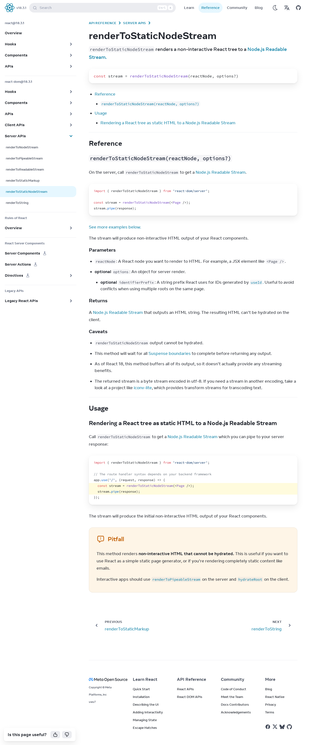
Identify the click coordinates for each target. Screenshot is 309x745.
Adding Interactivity (148, 712)
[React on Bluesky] (282, 726)
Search (103, 7)
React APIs (185, 689)
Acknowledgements (236, 712)
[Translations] (287, 8)
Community (237, 7)
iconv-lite (143, 387)
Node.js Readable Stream (221, 172)
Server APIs (134, 23)
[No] (67, 734)
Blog (259, 7)
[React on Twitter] (275, 726)
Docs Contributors (235, 704)
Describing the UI (146, 704)
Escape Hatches (145, 728)
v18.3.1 (21, 8)
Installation (141, 697)
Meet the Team (232, 697)
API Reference (102, 23)
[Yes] (55, 734)
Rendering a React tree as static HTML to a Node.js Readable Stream (167, 122)
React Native (274, 697)
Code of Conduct (233, 689)
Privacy (270, 704)
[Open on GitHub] (298, 8)
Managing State (145, 720)
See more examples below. (115, 227)
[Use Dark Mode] (275, 8)
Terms (269, 712)
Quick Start (141, 689)
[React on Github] (290, 727)
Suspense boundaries (169, 353)
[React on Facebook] (268, 727)
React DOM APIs (189, 697)
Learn (189, 7)
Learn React (145, 679)
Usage (101, 113)
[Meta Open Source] (105, 679)
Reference (210, 7)
